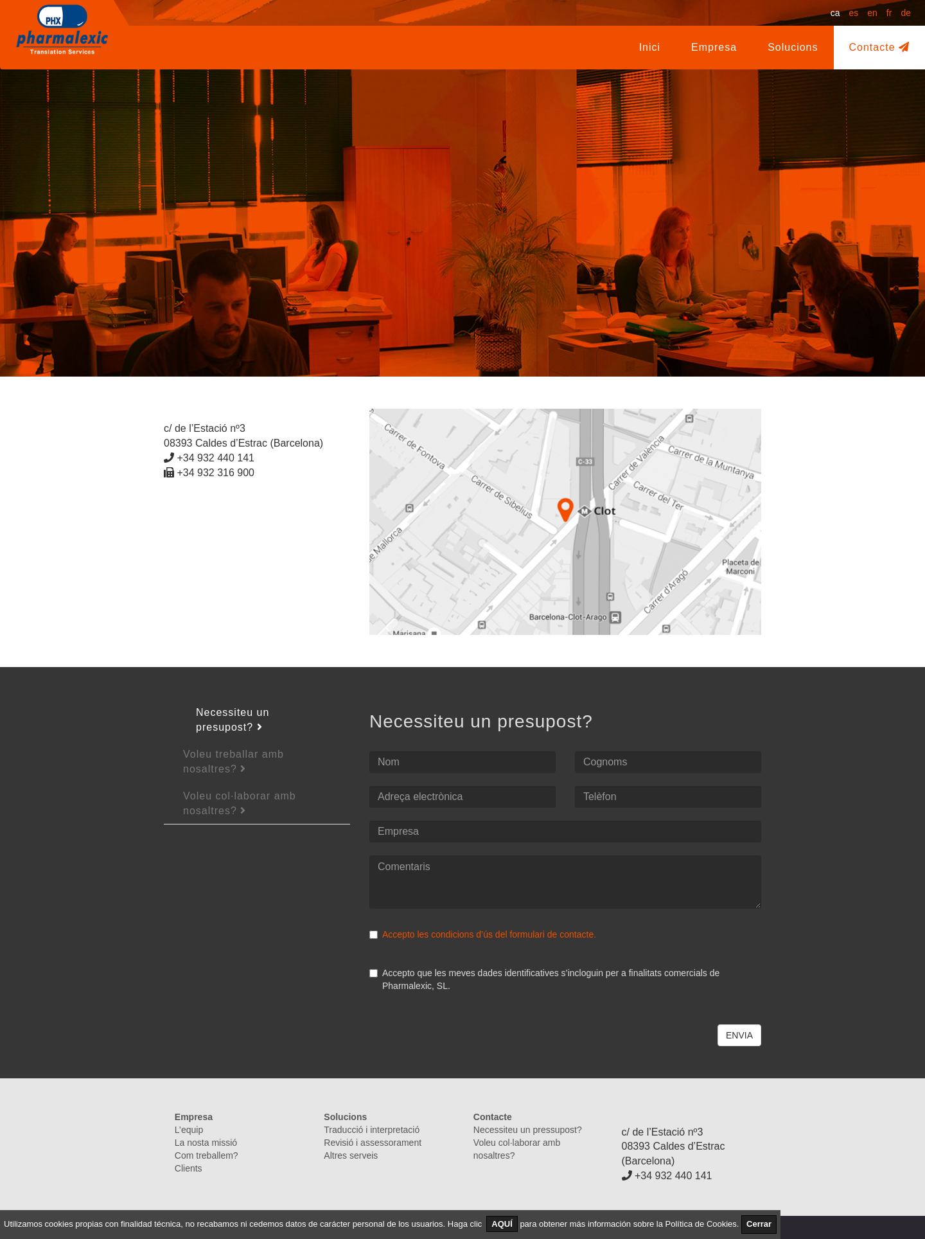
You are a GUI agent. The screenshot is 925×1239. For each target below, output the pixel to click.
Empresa (721, 46)
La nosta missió (206, 1142)
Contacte (879, 47)
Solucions (793, 47)
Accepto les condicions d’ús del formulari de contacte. (489, 934)
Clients (188, 1168)
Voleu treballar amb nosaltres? (233, 761)
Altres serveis (351, 1155)
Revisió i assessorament (372, 1142)
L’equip (189, 1130)
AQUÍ (502, 1224)
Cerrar (758, 1224)
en (872, 13)
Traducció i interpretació (371, 1130)
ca (835, 13)
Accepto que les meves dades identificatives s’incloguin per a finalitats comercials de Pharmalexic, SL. (544, 979)
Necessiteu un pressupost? (527, 1130)
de (906, 13)
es (853, 13)
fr (889, 13)
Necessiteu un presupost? (232, 720)
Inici (649, 47)
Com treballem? (206, 1155)
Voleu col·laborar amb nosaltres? (239, 803)
